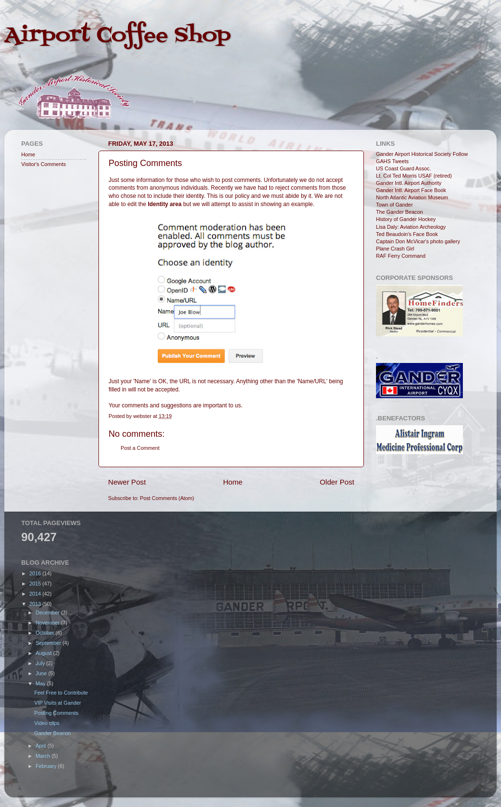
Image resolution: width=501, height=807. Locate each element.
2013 (35, 604)
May (41, 683)
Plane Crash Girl (395, 248)
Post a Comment (140, 448)
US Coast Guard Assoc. (403, 168)
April (42, 746)
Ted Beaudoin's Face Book (407, 234)
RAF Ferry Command (401, 256)
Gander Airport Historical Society (413, 154)
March (44, 756)
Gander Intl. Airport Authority (409, 183)
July (41, 663)
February (47, 766)
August (45, 653)
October (46, 633)
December (48, 612)
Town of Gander (394, 205)
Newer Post (127, 482)
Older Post (337, 482)
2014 (35, 594)
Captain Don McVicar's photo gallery (418, 241)
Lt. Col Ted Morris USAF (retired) (414, 176)
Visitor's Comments (43, 164)
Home (232, 482)
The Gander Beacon (399, 212)
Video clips (46, 723)
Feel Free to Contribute (61, 693)
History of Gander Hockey (406, 219)
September (49, 643)
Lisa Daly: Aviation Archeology (410, 227)
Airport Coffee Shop (117, 35)
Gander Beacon (52, 733)
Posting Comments (56, 713)
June (42, 673)
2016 (35, 573)
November (48, 623)
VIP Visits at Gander (57, 703)
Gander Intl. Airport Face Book (411, 190)
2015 (35, 583)
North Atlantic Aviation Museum (412, 197)
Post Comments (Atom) (167, 498)
